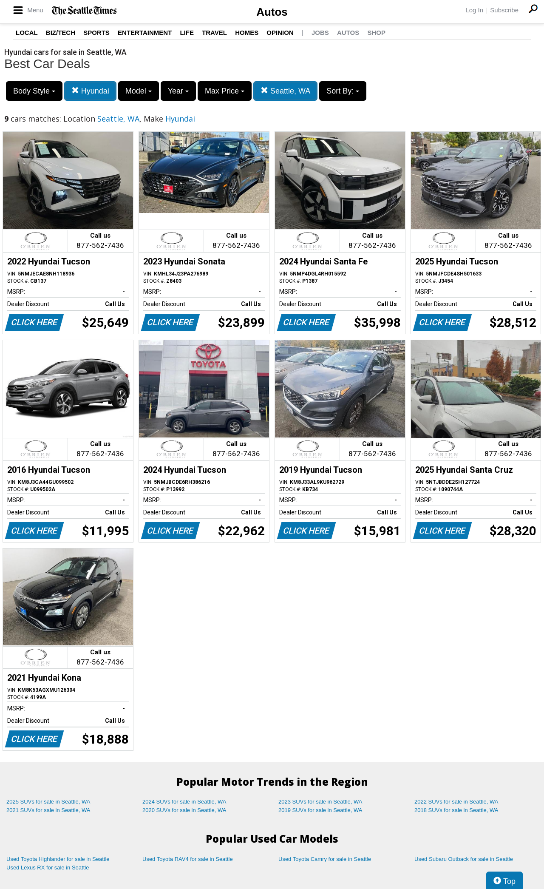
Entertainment (145, 32)
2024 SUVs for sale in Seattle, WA (184, 801)
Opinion (279, 32)
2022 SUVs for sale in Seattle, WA (456, 801)
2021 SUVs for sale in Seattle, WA (48, 810)
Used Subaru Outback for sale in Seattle (463, 859)
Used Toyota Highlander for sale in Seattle (58, 859)
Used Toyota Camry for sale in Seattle (324, 859)
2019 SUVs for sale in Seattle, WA (320, 810)
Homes (246, 32)
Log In (474, 10)
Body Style (34, 91)
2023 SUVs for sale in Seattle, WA (320, 801)
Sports (96, 32)
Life (187, 32)
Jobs (320, 32)
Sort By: (342, 91)
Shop (376, 32)
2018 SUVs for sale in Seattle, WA (456, 810)
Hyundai (90, 90)
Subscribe (504, 10)
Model (138, 91)
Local (27, 32)
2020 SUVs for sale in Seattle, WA (184, 810)
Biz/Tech (60, 32)
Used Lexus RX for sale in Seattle (47, 867)
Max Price (224, 91)
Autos (272, 12)
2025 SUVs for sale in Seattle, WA (48, 801)
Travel (214, 32)
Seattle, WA (285, 90)
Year (178, 91)
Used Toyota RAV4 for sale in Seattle (187, 859)
